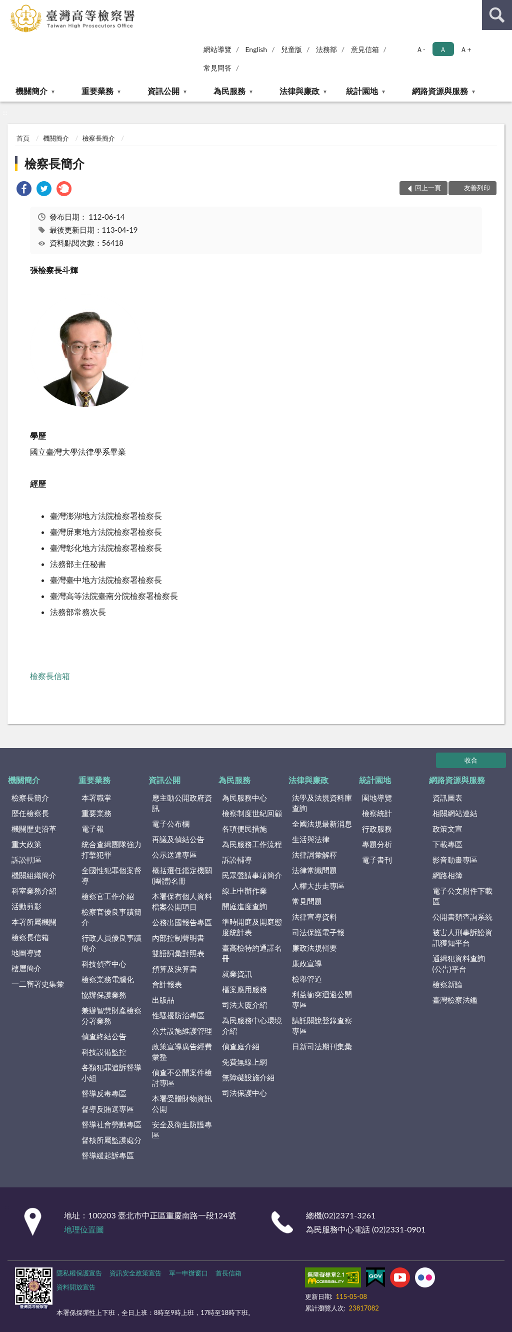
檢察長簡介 (98, 138)
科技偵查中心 (104, 963)
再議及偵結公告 (178, 839)
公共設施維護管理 (182, 1030)
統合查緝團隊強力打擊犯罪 (112, 849)
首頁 (23, 138)
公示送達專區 (174, 854)
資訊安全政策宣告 (136, 1273)
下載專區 (447, 844)
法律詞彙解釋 (314, 854)
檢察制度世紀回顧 (252, 813)
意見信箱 (365, 49)
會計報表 (167, 984)
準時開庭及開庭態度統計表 (252, 927)
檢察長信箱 (51, 676)
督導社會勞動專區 (112, 1124)
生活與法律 (311, 839)
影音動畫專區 (455, 859)
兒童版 (291, 49)
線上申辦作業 (244, 890)
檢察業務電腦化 (108, 979)
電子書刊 (377, 859)
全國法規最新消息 (322, 823)
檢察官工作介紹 (108, 896)
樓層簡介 (27, 968)
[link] (24, 190)
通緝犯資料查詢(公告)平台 (458, 963)
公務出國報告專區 (182, 922)
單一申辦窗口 (188, 1273)
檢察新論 (447, 984)
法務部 (326, 49)
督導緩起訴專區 (108, 1155)
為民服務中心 (244, 797)
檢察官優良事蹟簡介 (112, 917)
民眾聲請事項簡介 (252, 875)
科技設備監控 (104, 1051)
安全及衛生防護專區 (182, 1129)
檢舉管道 (307, 978)
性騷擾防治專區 (178, 1015)
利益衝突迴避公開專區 (322, 999)
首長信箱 (229, 1273)
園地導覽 (377, 797)
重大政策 (27, 844)
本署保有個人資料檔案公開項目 (182, 901)
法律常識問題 (314, 870)
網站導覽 (218, 49)
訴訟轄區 (27, 859)
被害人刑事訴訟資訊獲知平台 (462, 937)
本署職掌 (97, 797)
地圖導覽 (27, 952)
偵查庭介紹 (241, 1046)
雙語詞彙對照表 (178, 953)
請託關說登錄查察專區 (322, 1025)
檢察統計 (377, 813)
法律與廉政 (300, 91)
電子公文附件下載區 (462, 896)
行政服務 (377, 828)
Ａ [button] (443, 49)
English (256, 49)
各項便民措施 (244, 828)
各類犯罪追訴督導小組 (112, 1072)
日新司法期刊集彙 (322, 1046)
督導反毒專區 (104, 1093)
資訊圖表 (447, 797)
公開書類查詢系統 (462, 916)
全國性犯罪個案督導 (112, 875)
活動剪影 (27, 906)
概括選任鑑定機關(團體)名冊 (182, 875)
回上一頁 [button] (428, 188)
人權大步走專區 (318, 885)
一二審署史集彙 (38, 983)
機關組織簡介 (34, 875)
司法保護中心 (244, 1092)
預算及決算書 (174, 968)
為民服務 (230, 91)
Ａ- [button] (421, 49)
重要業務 (98, 91)
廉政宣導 (307, 963)
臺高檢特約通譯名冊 (252, 953)
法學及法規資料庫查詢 (322, 803)
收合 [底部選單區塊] (471, 760)
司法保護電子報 (318, 932)
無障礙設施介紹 (248, 1077)
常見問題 (307, 901)
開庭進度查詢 (244, 906)
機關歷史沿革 (34, 828)
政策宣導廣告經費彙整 (182, 1051)
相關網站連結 (455, 813)
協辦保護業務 (104, 994)
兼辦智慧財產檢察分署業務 (112, 1015)
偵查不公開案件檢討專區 (182, 1077)
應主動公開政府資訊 (182, 803)
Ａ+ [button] (465, 49)
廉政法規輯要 (314, 947)
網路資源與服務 (440, 91)
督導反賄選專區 (108, 1108)
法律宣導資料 (314, 916)
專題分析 (377, 844)
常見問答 (218, 68)
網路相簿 (447, 875)
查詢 (497, 15)
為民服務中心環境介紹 (252, 1025)
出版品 (163, 999)
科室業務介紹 (34, 890)
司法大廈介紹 (244, 1004)
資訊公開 (164, 91)
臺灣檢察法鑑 (455, 999)
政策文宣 (447, 828)
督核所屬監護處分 (112, 1139)
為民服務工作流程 (252, 844)
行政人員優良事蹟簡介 (112, 943)
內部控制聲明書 (178, 937)
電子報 (93, 828)
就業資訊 (237, 973)
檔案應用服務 (244, 989)
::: (8, 8)
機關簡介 (32, 91)
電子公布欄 (171, 823)
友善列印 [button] (477, 188)
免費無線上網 (244, 1061)
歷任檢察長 (30, 813)
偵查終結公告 (104, 1036)
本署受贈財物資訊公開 (182, 1103)
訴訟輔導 (237, 859)
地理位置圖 (84, 1229)
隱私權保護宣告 (79, 1273)
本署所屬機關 (34, 921)
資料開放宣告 (76, 1287)
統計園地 (362, 91)
